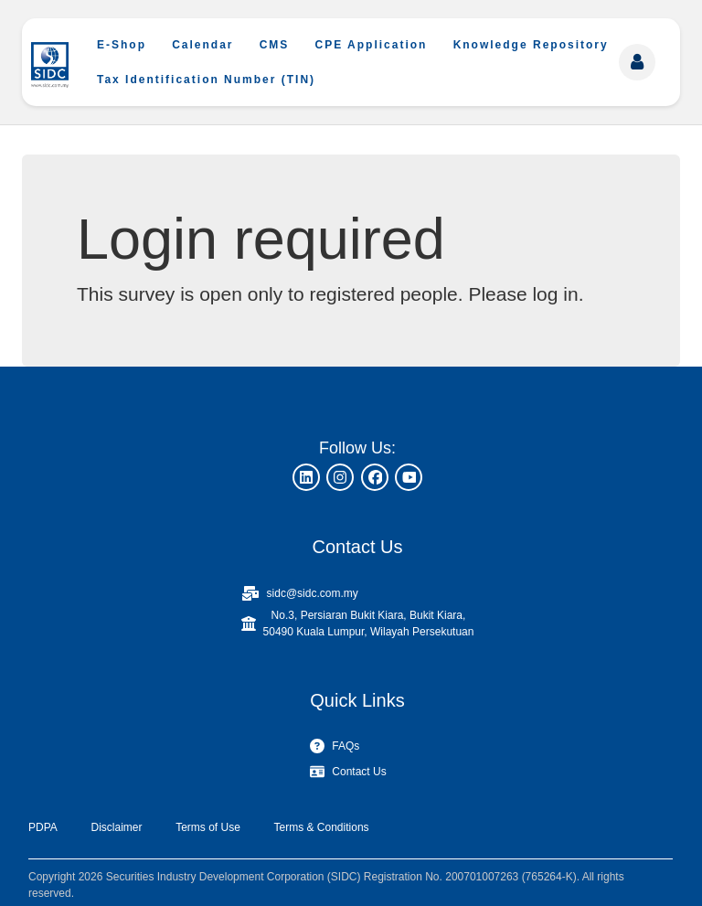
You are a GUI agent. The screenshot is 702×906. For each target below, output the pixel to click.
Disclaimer (116, 827)
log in (555, 293)
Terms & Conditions (321, 827)
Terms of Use (208, 827)
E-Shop (121, 44)
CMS (275, 44)
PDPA (43, 827)
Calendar (202, 44)
